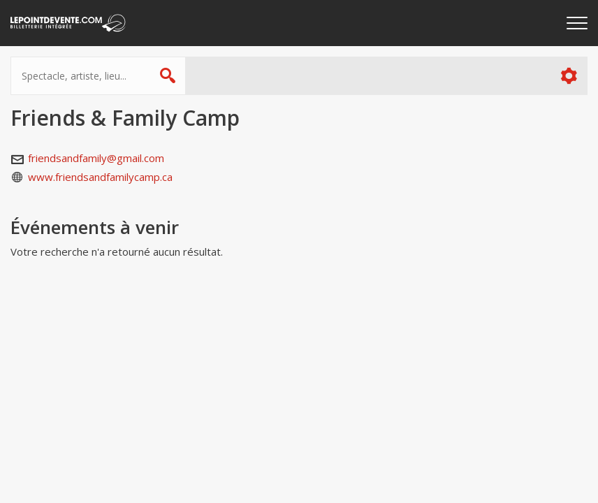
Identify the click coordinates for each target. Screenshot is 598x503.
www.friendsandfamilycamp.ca (100, 177)
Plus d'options (568, 76)
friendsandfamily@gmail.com (96, 158)
